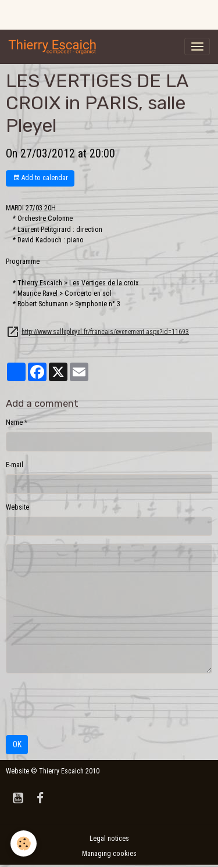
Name (14, 422)
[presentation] (94, 704)
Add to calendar (40, 178)
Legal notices (109, 838)
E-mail (14, 465)
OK (17, 744)
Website (17, 507)
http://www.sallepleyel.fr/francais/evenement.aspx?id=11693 (105, 331)
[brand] (54, 46)
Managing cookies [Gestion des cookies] (109, 854)
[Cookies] (23, 843)
